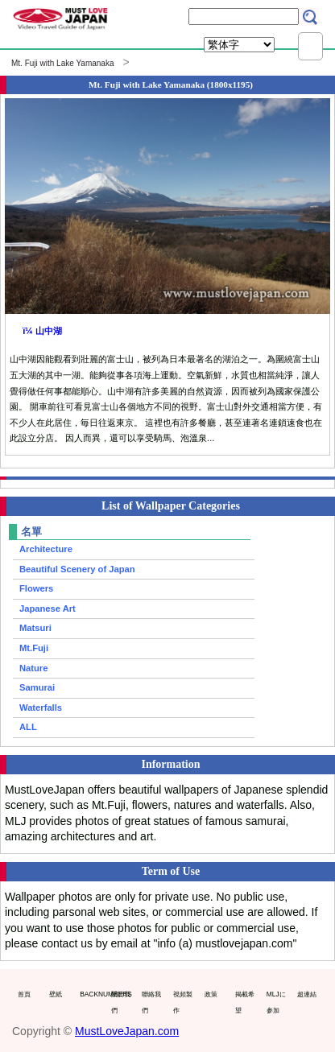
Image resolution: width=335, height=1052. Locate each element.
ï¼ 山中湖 (42, 331)
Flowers (36, 588)
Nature (33, 668)
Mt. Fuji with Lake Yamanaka (62, 63)
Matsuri (35, 628)
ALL (28, 727)
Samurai (37, 687)
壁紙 (55, 994)
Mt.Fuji (33, 648)
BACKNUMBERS (92, 994)
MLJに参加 (276, 1002)
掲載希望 (244, 1002)
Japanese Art (47, 608)
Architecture (45, 549)
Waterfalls (40, 707)
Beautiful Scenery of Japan (77, 569)
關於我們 (120, 1002)
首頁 (24, 994)
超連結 (306, 994)
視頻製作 (182, 1002)
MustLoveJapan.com (127, 1031)
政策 (211, 994)
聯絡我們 (151, 1002)
